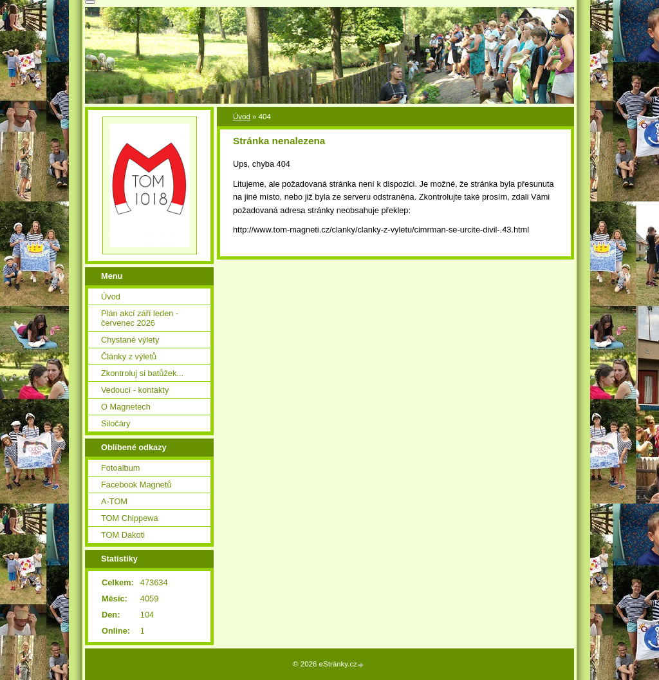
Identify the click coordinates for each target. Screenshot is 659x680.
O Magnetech (126, 406)
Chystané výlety (130, 340)
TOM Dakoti (123, 535)
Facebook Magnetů (136, 484)
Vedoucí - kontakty (135, 390)
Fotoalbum (120, 468)
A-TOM (114, 501)
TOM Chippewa (129, 518)
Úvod (241, 116)
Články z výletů (128, 356)
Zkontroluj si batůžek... (142, 373)
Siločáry (116, 423)
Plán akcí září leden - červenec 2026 (139, 318)
